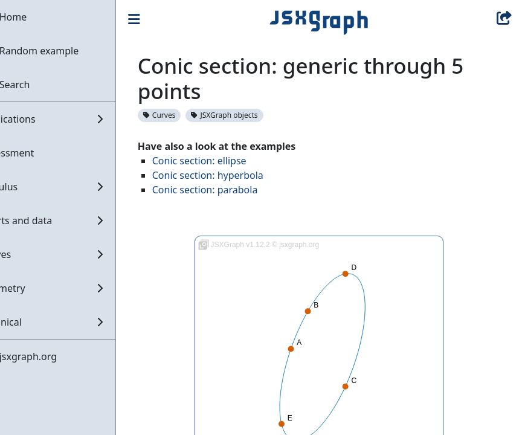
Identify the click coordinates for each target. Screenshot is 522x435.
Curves (189, 115)
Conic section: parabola (235, 189)
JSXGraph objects (254, 115)
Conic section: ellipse (229, 160)
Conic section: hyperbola (237, 175)
